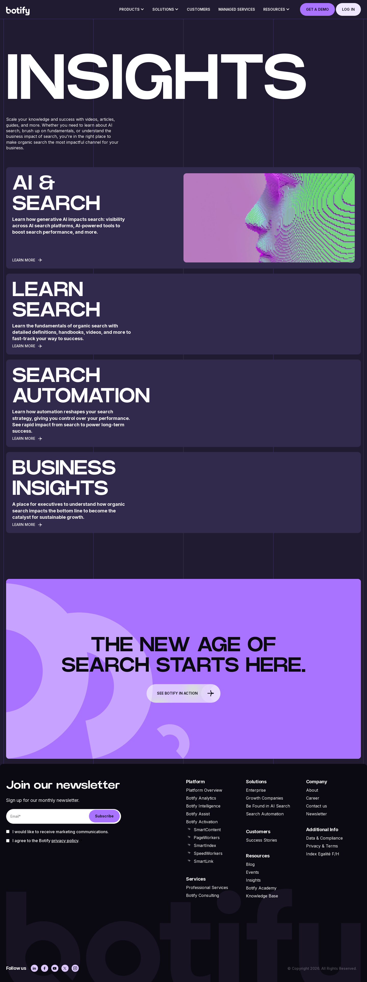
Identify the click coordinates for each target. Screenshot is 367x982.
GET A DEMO (317, 9)
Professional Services (207, 887)
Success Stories (261, 840)
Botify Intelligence (203, 805)
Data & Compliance (324, 838)
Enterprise (256, 790)
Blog (250, 864)
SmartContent (207, 829)
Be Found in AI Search (268, 805)
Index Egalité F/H (322, 853)
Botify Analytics (201, 798)
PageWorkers (207, 837)
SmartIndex (205, 845)
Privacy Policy (64, 840)
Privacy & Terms (322, 845)
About (312, 790)
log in (348, 9)
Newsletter (316, 813)
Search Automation (265, 813)
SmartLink (203, 861)
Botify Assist (198, 813)
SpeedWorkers (208, 853)
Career (312, 798)
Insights (253, 880)
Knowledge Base (262, 895)
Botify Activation (202, 821)
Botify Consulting (202, 895)
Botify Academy (261, 888)
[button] (131, 11)
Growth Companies (264, 798)
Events (252, 872)
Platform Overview (204, 790)
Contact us (316, 805)
